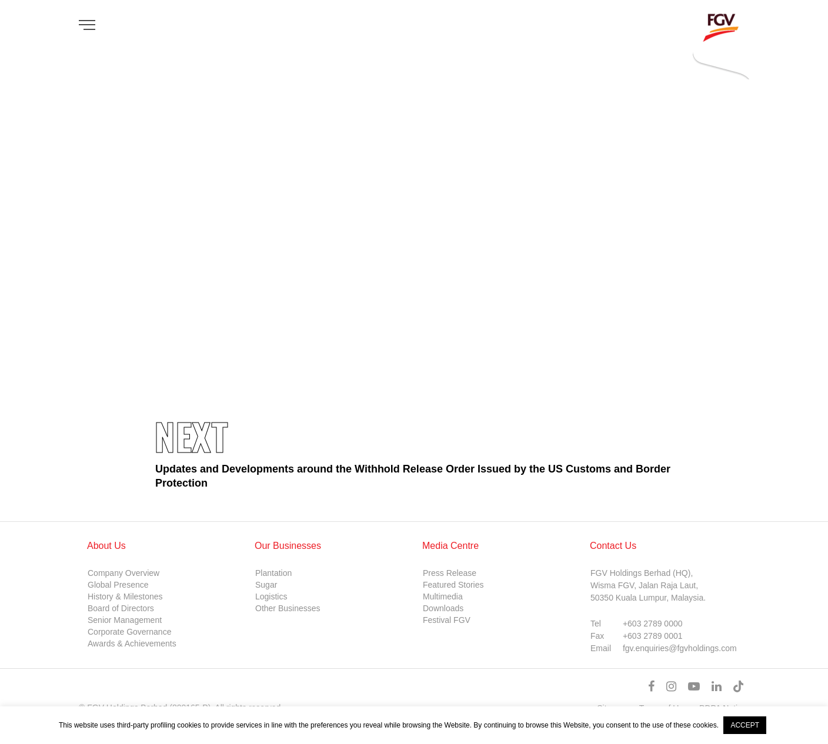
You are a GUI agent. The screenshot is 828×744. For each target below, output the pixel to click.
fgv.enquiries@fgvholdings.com (680, 648)
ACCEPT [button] (744, 725)
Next (191, 435)
